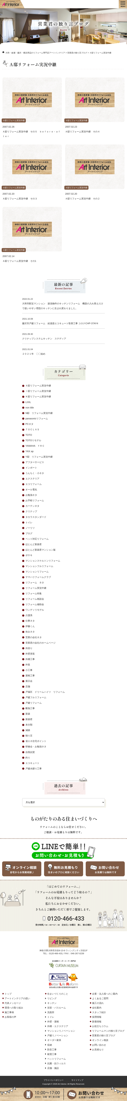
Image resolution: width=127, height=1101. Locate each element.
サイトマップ (77, 1080)
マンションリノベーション (61, 1031)
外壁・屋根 (53, 1021)
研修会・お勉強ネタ (35, 746)
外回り (28, 648)
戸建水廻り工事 (33, 768)
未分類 (28, 724)
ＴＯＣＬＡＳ (32, 429)
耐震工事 (52, 1054)
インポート (31, 467)
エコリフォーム (33, 484)
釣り (27, 757)
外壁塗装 (30, 653)
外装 (27, 664)
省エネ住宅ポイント (35, 741)
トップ (8, 993)
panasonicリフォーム (36, 418)
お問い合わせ (99, 1045)
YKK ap (29, 451)
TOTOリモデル (33, 440)
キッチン (52, 1003)
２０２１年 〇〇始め (33, 353)
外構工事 (30, 659)
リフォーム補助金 (34, 604)
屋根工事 (30, 675)
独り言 (28, 735)
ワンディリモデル (34, 610)
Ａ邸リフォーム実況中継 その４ (82, 131)
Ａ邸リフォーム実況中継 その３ (19, 198)
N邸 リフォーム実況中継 (39, 413)
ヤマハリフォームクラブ (38, 577)
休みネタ (30, 631)
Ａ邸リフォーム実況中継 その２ (82, 198)
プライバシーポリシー (54, 1080)
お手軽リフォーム (34, 500)
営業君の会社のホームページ (40, 642)
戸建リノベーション (57, 1035)
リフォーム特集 (33, 593)
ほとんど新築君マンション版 (40, 549)
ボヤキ (28, 555)
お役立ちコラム (100, 1026)
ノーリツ (30, 528)
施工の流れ (98, 1003)
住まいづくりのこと (57, 993)
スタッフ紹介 (99, 1012)
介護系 (28, 615)
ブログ (28, 533)
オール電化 (31, 489)
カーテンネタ (32, 506)
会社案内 (96, 1007)
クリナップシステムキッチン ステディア (44, 338)
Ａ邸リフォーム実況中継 (14, 120)
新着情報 (96, 1021)
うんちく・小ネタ (34, 473)
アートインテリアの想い (17, 998)
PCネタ (29, 424)
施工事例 (9, 1012)
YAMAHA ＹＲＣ (34, 446)
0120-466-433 (65, 918)
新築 (27, 713)
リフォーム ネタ (34, 582)
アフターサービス (34, 462)
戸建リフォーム (33, 703)
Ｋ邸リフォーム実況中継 (38, 396)
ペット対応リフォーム (37, 539)
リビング (52, 998)
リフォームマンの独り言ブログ (108, 1031)
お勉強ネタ (31, 495)
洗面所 (50, 1012)
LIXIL (28, 402)
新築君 (28, 719)
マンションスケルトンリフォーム (42, 560)
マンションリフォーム (37, 571)
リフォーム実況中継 (35, 588)
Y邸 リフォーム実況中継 (39, 456)
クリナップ (31, 511)
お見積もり (98, 1049)
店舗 (27, 686)
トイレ (28, 522)
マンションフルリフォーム (39, 566)
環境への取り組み (14, 1007)
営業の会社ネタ (33, 637)
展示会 (28, 681)
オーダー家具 (54, 1040)
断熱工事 (30, 708)
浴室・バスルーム (56, 1007)
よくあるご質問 (100, 998)
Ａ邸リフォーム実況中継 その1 (19, 261)
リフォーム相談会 (34, 599)
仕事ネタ (30, 620)
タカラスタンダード (35, 517)
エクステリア (32, 478)
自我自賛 (30, 752)
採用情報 (96, 1017)
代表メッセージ (13, 1003)
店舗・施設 (53, 1068)
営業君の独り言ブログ (103, 1035)
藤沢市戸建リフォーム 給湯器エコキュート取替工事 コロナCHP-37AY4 (60, 323)
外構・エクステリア (57, 1026)
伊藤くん (30, 626)
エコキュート (32, 763)
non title (29, 407)
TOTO (28, 435)
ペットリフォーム (56, 1058)
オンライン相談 (100, 1040)
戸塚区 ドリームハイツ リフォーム (45, 692)
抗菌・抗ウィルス (56, 1063)
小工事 (28, 670)
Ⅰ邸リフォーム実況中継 (38, 391)
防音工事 (52, 1049)
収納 (49, 1045)
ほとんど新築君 (33, 544)
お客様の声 (10, 1017)
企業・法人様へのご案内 (105, 993)
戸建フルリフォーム (35, 697)
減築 (27, 730)
